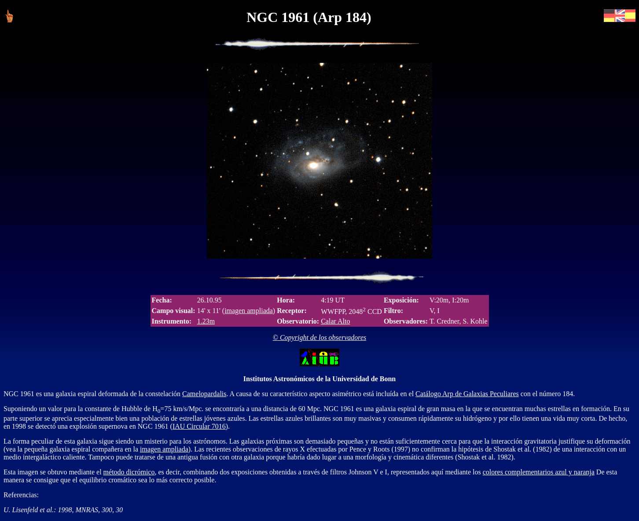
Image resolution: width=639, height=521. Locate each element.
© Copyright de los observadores (319, 337)
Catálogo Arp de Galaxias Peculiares (467, 393)
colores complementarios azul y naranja (539, 472)
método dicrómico (129, 472)
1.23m (206, 321)
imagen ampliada (248, 310)
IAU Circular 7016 (199, 426)
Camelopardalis (204, 393)
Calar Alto (335, 321)
